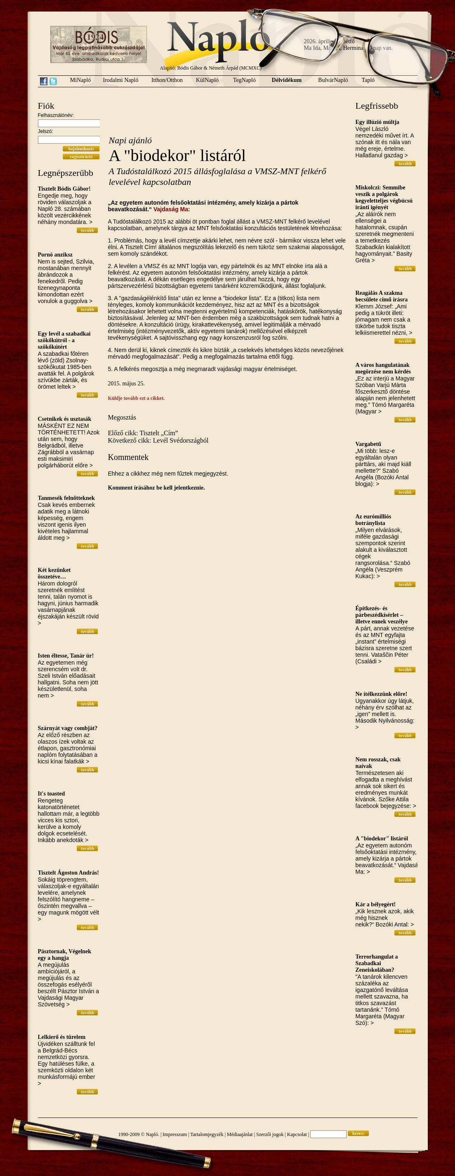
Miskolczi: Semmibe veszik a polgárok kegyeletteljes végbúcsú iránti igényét (384, 197)
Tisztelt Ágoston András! (68, 873)
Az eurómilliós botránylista (373, 519)
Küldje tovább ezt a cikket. (136, 398)
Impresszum (175, 1134)
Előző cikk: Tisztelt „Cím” (143, 432)
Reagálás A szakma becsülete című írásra (382, 296)
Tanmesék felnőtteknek (66, 498)
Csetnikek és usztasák (65, 419)
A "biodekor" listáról (382, 838)
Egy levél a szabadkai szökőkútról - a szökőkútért (64, 340)
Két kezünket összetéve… (54, 573)
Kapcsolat (297, 1134)
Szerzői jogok (269, 1134)
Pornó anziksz (55, 255)
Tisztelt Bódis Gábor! (64, 189)
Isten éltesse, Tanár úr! (66, 656)
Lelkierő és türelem (62, 1037)
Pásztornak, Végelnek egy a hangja (65, 954)
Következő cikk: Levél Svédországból (158, 440)
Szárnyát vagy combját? (68, 728)
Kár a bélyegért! (376, 904)
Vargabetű (369, 444)
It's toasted (51, 794)
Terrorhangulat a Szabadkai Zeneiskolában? (377, 963)
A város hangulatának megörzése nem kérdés (383, 368)
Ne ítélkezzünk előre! (382, 694)
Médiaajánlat (240, 1134)
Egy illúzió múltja (378, 122)
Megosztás (122, 417)
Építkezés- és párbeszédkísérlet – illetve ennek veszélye (382, 615)
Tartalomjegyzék (206, 1134)
